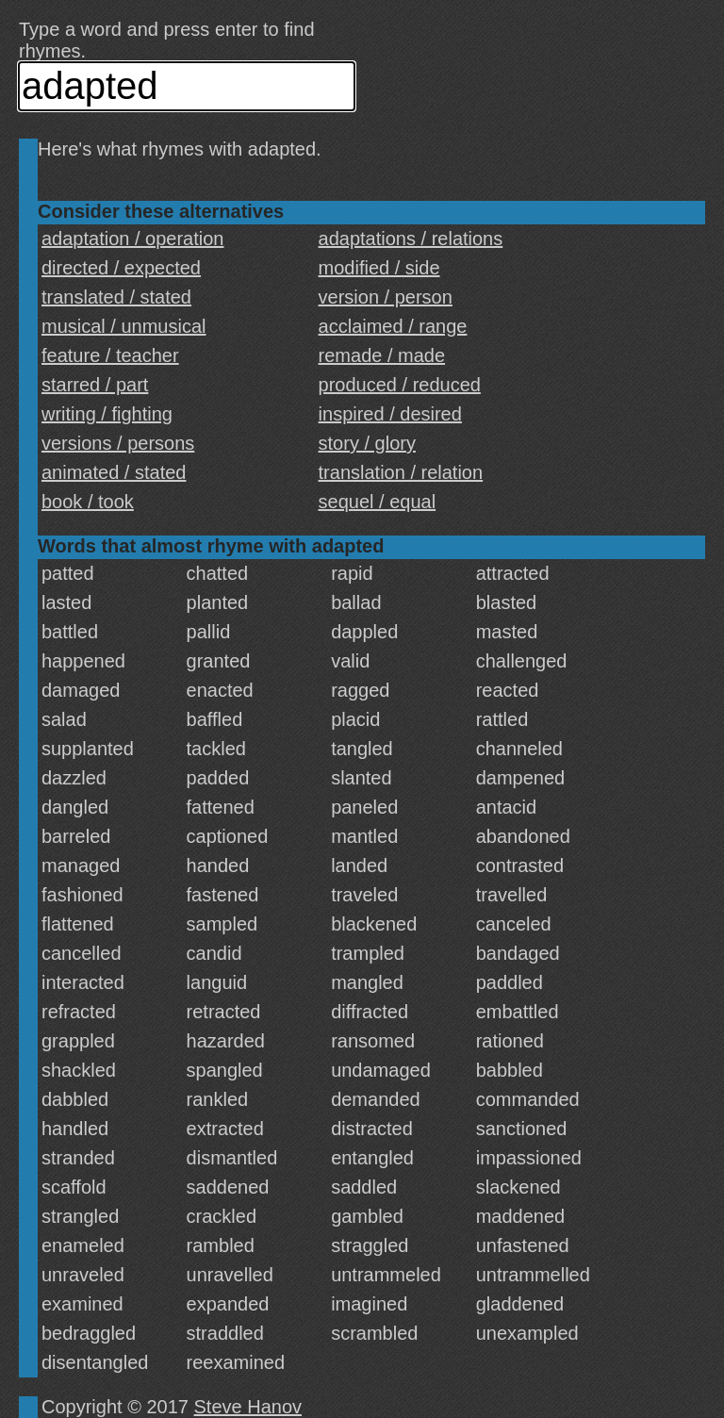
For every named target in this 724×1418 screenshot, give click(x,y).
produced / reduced (400, 384)
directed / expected (121, 267)
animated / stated (113, 472)
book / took (87, 501)
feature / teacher (110, 355)
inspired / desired (390, 414)
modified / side (379, 267)
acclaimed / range (393, 326)
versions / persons (117, 443)
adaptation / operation (132, 238)
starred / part (94, 384)
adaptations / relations (411, 238)
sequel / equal (377, 501)
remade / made (382, 355)
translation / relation (401, 472)
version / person (385, 297)
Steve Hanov (248, 1406)
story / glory (367, 443)
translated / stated (116, 297)
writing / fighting (107, 414)
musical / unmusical (123, 326)
